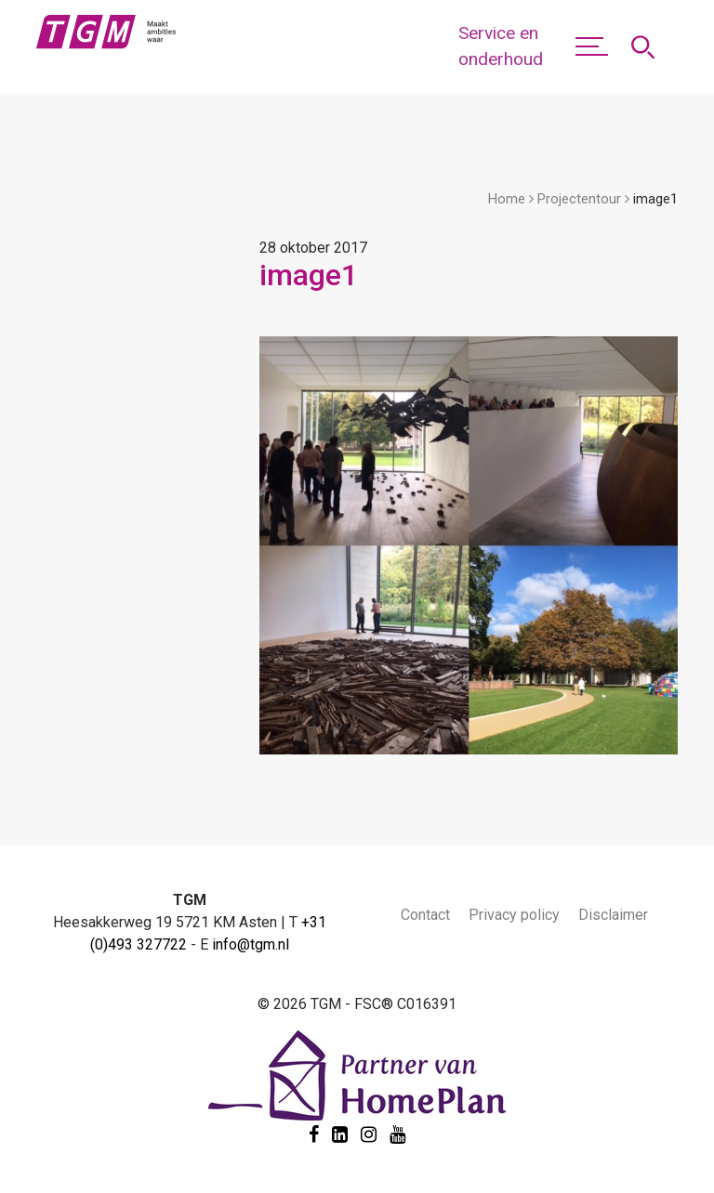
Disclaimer (613, 915)
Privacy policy (514, 915)
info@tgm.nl (250, 944)
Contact (425, 915)
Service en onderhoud (500, 46)
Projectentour (579, 198)
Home (506, 198)
